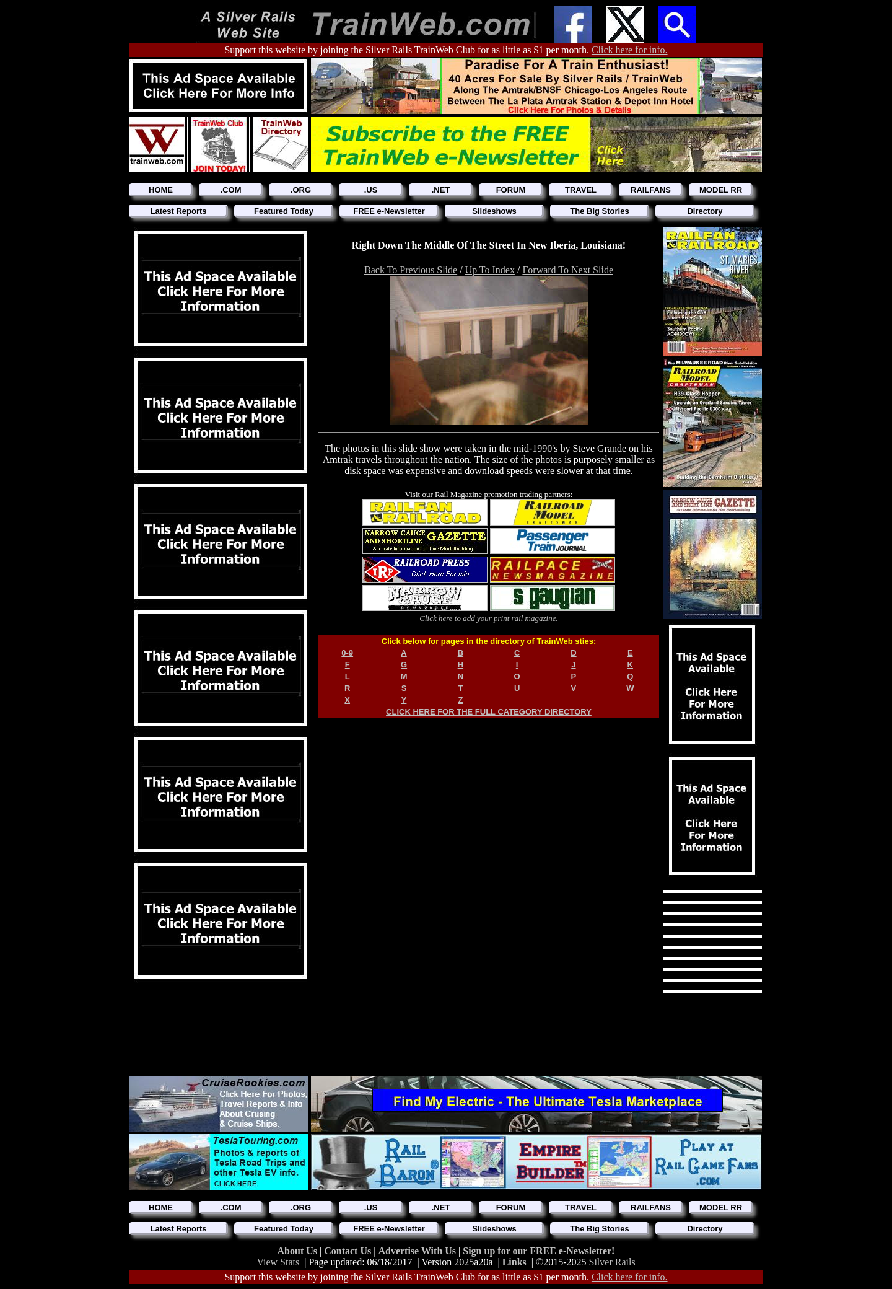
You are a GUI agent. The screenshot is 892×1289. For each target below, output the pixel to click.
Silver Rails (612, 1262)
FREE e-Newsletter (389, 211)
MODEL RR (720, 190)
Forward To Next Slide (567, 270)
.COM (231, 190)
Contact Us (349, 1251)
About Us (299, 1251)
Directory (704, 211)
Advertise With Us (418, 1251)
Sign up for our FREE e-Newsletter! (538, 1251)
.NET (441, 190)
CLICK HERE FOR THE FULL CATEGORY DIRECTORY (489, 711)
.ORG (301, 190)
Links (514, 1262)
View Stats (277, 1262)
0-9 (347, 653)
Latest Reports (178, 211)
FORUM (511, 190)
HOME (161, 190)
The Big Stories (599, 211)
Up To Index (490, 270)
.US (371, 190)
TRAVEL (581, 190)
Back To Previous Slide (410, 270)
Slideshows (494, 211)
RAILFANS (651, 190)
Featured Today (283, 211)
